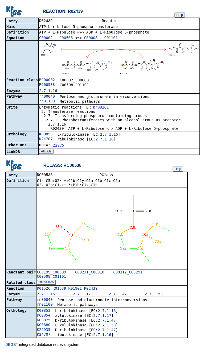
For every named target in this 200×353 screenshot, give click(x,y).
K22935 (44, 331)
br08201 (101, 108)
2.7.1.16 (48, 91)
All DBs (46, 152)
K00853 (46, 134)
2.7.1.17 (82, 295)
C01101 (111, 38)
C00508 (66, 38)
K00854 (44, 316)
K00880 (44, 326)
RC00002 (47, 80)
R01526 (44, 289)
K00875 (44, 321)
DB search (46, 283)
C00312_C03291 (127, 273)
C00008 (91, 38)
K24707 (46, 139)
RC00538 (47, 85)
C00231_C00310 (89, 273)
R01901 (75, 289)
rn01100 (47, 101)
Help (179, 15)
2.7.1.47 (117, 295)
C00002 (46, 38)
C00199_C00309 (51, 273)
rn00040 (47, 97)
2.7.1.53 (153, 295)
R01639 (59, 289)
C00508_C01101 (51, 277)
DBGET (11, 345)
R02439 (91, 289)
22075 (58, 146)
